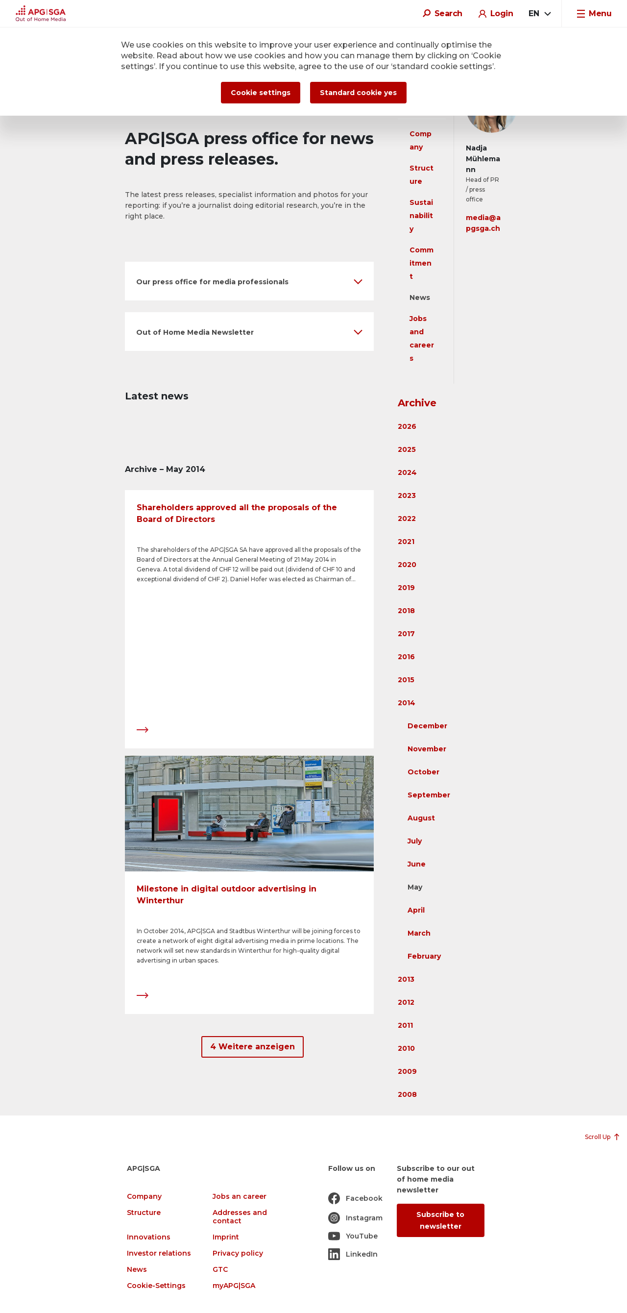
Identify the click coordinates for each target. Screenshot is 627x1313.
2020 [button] (407, 564)
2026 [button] (407, 426)
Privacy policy (238, 1253)
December (427, 725)
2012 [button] (406, 1002)
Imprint (226, 1237)
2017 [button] (406, 633)
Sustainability (421, 215)
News (420, 297)
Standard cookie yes (358, 92)
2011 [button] (405, 1025)
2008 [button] (407, 1094)
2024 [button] (407, 472)
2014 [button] (406, 702)
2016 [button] (406, 656)
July (415, 841)
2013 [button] (406, 979)
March (419, 933)
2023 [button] (407, 495)
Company (144, 1196)
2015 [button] (406, 679)
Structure (144, 1213)
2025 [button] (407, 449)
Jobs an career (239, 1196)
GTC (220, 1269)
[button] (249, 281)
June (417, 864)
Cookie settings (260, 92)
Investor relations (159, 1253)
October (423, 772)
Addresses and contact (240, 1217)
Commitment (422, 263)
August (421, 818)
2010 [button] (406, 1048)
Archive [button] (417, 403)
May (415, 887)
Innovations (148, 1237)
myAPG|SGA (234, 1286)
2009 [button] (407, 1071)
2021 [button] (406, 541)
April (416, 910)
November (427, 748)
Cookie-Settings (156, 1286)
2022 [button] (407, 518)
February (424, 956)
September (429, 795)
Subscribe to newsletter (440, 1220)
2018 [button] (406, 610)
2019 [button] (406, 587)
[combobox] (539, 14)
